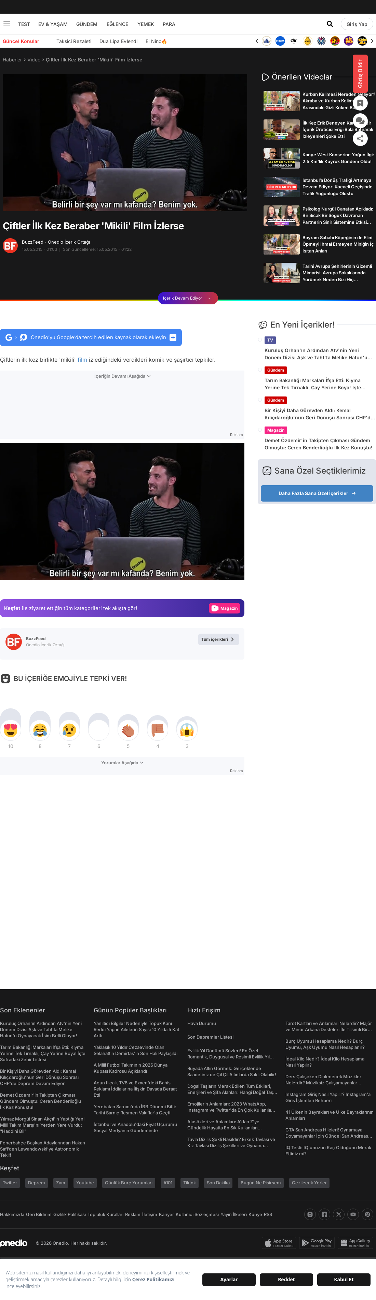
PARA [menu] (169, 24)
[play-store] (318, 1243)
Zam (60, 1182)
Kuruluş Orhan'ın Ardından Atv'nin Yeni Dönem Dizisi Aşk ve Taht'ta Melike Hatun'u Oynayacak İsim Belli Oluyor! (316, 354)
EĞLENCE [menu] (117, 24)
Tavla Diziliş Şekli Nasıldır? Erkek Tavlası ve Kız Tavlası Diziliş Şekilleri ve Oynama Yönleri (231, 1145)
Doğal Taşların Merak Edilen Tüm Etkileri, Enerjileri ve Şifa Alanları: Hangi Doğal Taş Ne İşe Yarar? (230, 1092)
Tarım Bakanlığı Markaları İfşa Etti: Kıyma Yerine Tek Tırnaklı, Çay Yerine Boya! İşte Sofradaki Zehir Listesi (313, 384)
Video (33, 59)
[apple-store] (280, 1243)
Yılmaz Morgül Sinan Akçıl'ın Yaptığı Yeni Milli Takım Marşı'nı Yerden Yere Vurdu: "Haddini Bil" (42, 1125)
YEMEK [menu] (145, 24)
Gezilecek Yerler (309, 1182)
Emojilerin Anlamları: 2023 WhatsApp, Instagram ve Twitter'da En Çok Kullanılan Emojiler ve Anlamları (230, 1110)
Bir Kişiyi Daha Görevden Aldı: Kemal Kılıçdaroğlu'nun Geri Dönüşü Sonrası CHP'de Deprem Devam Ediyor (319, 414)
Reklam (132, 1214)
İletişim (149, 1214)
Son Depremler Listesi (210, 1037)
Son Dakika (218, 1182)
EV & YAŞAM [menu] (53, 24)
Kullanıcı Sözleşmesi (197, 1214)
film (82, 359)
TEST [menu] (24, 24)
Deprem (36, 1182)
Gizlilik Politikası (69, 1214)
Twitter (10, 1182)
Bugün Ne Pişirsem (261, 1182)
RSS (268, 1214)
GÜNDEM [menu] (86, 24)
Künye (255, 1214)
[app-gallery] (357, 1243)
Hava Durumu (201, 1023)
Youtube (85, 1182)
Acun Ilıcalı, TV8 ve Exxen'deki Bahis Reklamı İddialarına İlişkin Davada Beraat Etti (135, 1089)
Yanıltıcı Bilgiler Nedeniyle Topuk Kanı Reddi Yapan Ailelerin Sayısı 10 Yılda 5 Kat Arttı (136, 1029)
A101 (167, 1182)
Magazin (275, 430)
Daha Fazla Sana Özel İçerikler (317, 493)
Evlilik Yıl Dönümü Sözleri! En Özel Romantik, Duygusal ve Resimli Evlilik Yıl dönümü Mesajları (228, 1057)
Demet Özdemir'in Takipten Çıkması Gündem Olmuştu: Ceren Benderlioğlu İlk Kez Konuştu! (319, 443)
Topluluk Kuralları (105, 1214)
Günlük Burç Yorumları (128, 1182)
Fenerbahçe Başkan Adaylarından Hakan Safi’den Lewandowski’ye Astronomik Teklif (42, 1149)
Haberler (12, 59)
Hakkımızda (12, 1214)
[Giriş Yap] (357, 24)
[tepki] (10, 730)
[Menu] (7, 24)
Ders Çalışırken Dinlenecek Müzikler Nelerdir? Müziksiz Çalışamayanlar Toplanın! (323, 1083)
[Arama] (330, 24)
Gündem (275, 370)
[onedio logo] (13, 1243)
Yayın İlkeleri (233, 1214)
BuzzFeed (56, 242)
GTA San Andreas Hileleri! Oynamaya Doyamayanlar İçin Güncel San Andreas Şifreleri (326, 1136)
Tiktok (189, 1182)
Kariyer (166, 1214)
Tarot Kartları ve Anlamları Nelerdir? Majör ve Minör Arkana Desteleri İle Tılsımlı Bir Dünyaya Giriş (328, 1029)
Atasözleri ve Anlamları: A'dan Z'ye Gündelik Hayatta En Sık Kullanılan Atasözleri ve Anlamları (223, 1128)
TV (270, 340)
